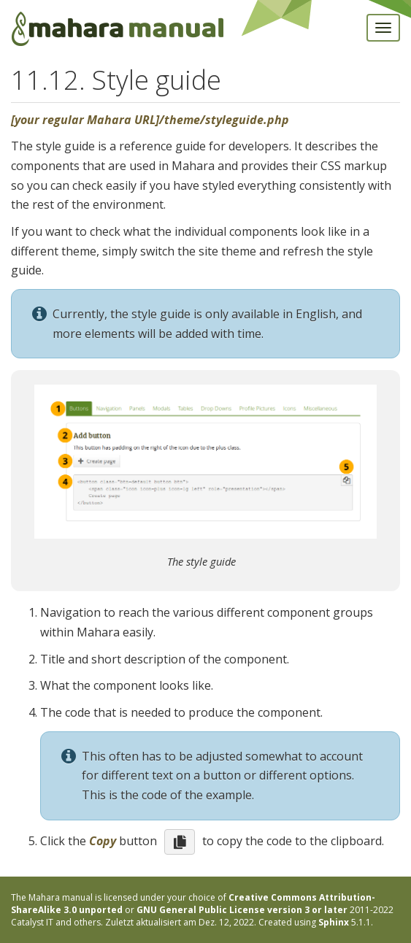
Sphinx (333, 922)
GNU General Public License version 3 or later (242, 910)
